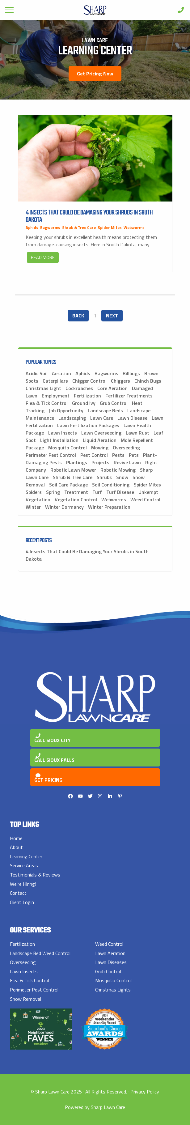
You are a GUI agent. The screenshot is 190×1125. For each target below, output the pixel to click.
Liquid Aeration (99, 440)
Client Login (22, 902)
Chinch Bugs (147, 380)
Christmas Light (43, 388)
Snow (122, 477)
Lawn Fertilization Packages (88, 425)
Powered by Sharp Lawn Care (95, 1107)
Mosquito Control (67, 447)
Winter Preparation (109, 507)
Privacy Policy (144, 1091)
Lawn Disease (132, 418)
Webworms (134, 227)
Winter (33, 507)
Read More (43, 257)
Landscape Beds (105, 410)
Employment (56, 395)
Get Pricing (48, 778)
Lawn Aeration (110, 953)
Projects (100, 462)
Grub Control (114, 403)
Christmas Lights (113, 989)
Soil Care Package (68, 484)
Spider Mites (110, 227)
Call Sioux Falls (54, 758)
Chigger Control (89, 380)
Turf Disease (120, 492)
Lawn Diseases (111, 962)
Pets (134, 455)
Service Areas (24, 865)
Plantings (76, 462)
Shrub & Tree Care (79, 227)
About (16, 847)
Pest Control (94, 455)
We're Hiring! (23, 884)
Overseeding (126, 447)
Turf (97, 492)
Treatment (76, 492)
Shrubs (104, 477)
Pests (118, 455)
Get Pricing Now (95, 73)
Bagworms (50, 227)
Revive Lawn (127, 462)
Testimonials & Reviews (35, 874)
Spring (53, 492)
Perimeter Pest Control (51, 455)
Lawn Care (101, 418)
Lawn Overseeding (101, 432)
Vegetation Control (76, 499)
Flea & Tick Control (47, 403)
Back (78, 315)
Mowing (99, 447)
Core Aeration (112, 388)
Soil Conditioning (110, 484)
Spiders (34, 492)
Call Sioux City (52, 738)
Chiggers (120, 380)
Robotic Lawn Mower (73, 469)
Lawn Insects (62, 432)
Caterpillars (55, 380)
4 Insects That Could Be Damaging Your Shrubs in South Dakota (89, 216)
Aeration (61, 373)
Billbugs (131, 373)
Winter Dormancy (64, 507)
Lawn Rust (137, 432)
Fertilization (87, 395)
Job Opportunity (66, 410)
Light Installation (59, 440)
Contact (18, 893)
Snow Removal (25, 999)
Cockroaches (79, 388)
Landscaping (72, 418)
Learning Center (26, 856)
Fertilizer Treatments (129, 395)
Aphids (32, 227)
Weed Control (145, 499)
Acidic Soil (37, 373)
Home (16, 838)
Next (112, 315)
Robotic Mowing (118, 469)
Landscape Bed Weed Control (40, 953)
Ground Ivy (83, 403)
